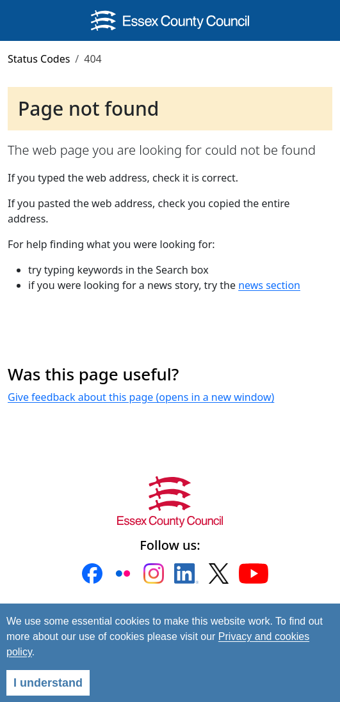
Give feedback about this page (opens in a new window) (141, 397)
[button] (92, 573)
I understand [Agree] (48, 682)
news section (269, 285)
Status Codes (39, 59)
